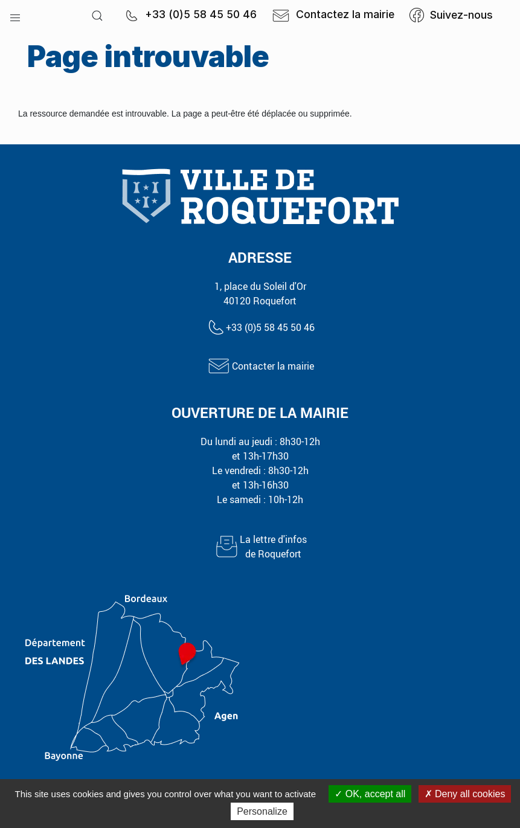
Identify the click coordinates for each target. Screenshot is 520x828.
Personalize (262, 811)
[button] (15, 15)
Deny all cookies (465, 794)
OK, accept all (370, 794)
